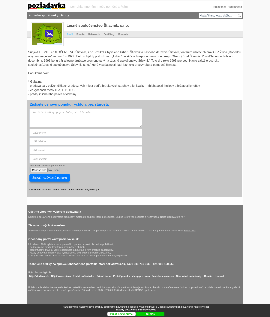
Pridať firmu (104, 275)
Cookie (208, 275)
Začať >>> (189, 230)
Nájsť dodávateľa (39, 275)
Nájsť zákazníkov (61, 275)
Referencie (94, 34)
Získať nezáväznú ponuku (49, 177)
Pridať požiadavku (83, 275)
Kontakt (219, 275)
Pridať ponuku (121, 275)
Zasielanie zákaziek (163, 275)
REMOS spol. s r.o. (145, 290)
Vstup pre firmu (141, 275)
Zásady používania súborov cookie (136, 309)
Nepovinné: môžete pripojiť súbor (47, 165)
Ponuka (80, 34)
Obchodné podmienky (189, 275)
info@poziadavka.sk (111, 263)
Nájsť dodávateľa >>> (172, 216)
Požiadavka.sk (122, 290)
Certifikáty (109, 34)
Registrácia (235, 6)
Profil (70, 34)
